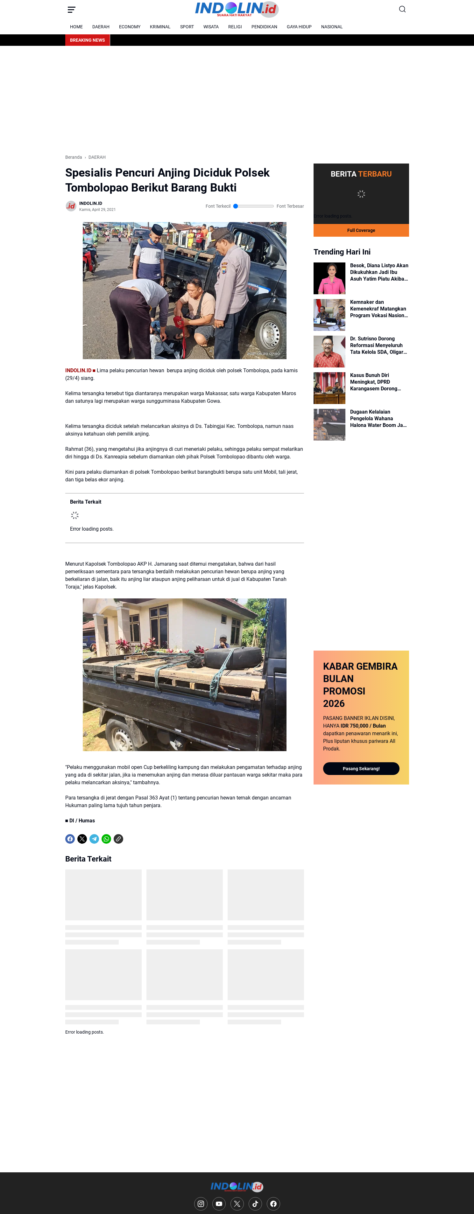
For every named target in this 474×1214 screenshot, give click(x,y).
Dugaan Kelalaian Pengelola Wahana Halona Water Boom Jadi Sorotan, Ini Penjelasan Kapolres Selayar (378, 419)
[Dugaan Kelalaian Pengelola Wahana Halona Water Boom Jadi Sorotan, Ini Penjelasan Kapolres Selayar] (329, 425)
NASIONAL (332, 26)
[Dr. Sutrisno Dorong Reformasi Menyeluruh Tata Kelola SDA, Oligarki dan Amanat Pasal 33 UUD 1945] (329, 351)
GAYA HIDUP (299, 26)
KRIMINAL (160, 26)
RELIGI (235, 26)
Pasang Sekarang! (361, 768)
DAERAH (101, 26)
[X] (82, 839)
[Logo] (237, 1187)
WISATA (211, 26)
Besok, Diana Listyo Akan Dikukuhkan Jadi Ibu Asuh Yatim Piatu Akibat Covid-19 (379, 272)
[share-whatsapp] (130, 839)
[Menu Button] (71, 9)
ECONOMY (129, 26)
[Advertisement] (237, 99)
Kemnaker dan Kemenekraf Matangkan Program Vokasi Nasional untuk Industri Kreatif (379, 309)
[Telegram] (94, 839)
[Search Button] (402, 9)
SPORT (187, 26)
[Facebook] (70, 839)
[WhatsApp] (106, 839)
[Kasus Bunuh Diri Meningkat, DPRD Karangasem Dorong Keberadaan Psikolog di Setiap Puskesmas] (329, 388)
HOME (76, 26)
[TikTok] (255, 1204)
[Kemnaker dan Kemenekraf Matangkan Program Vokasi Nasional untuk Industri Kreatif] (329, 315)
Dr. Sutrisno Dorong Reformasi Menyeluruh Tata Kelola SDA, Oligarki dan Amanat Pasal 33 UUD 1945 (378, 345)
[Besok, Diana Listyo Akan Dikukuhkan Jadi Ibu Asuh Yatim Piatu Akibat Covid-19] (329, 278)
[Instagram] (201, 1204)
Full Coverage (361, 230)
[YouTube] (219, 1204)
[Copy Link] (118, 839)
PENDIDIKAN (264, 26)
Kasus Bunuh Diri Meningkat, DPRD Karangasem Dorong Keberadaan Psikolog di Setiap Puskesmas (377, 382)
